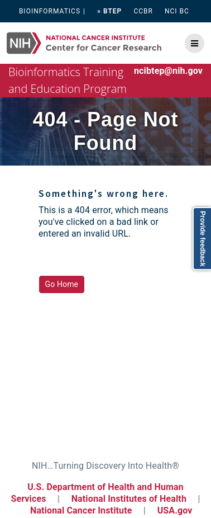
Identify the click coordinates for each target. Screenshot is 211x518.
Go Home (62, 284)
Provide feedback (203, 238)
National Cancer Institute (81, 510)
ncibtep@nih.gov (168, 70)
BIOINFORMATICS (49, 11)
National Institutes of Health (130, 498)
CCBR (143, 11)
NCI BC (177, 11)
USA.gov (175, 510)
